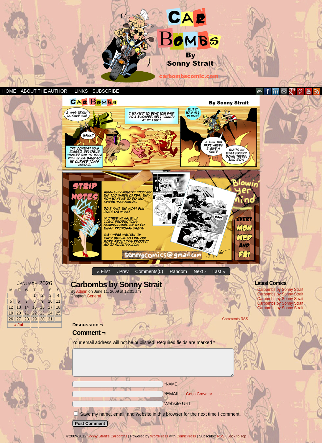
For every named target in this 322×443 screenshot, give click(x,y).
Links (81, 91)
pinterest (300, 91)
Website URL (177, 403)
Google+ (292, 91)
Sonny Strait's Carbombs (107, 436)
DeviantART (259, 91)
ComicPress (186, 436)
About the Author (45, 91)
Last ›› (219, 271)
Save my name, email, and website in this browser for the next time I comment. (160, 414)
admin (81, 291)
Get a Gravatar (199, 394)
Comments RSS (235, 319)
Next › (200, 271)
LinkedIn (276, 91)
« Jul (18, 325)
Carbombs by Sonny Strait (280, 289)
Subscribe (105, 91)
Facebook (268, 91)
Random (178, 271)
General (94, 296)
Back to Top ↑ (238, 436)
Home (9, 91)
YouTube (309, 91)
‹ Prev (122, 271)
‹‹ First (103, 271)
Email (284, 91)
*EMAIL (188, 393)
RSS (317, 91)
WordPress (159, 436)
